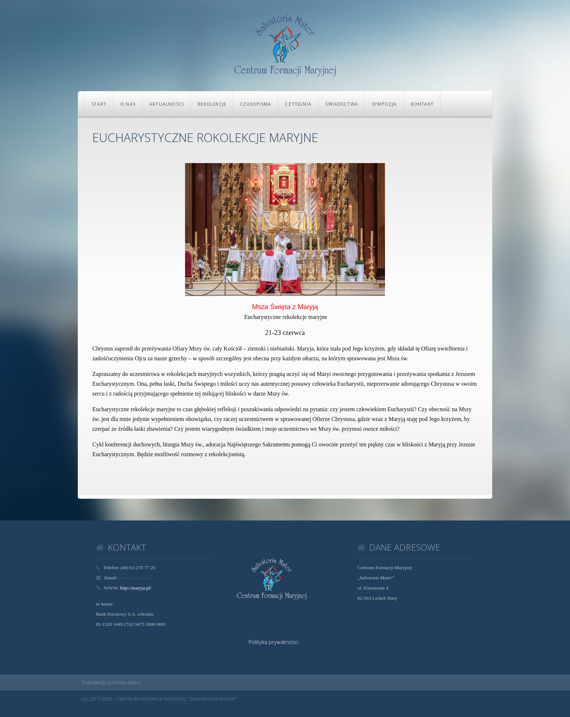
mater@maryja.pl (135, 577)
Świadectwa (341, 104)
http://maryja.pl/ (135, 588)
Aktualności (166, 104)
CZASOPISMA (255, 104)
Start (99, 104)
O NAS (128, 104)
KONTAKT (422, 104)
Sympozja (384, 104)
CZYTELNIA (298, 104)
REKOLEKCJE (212, 104)
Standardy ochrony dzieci (111, 682)
